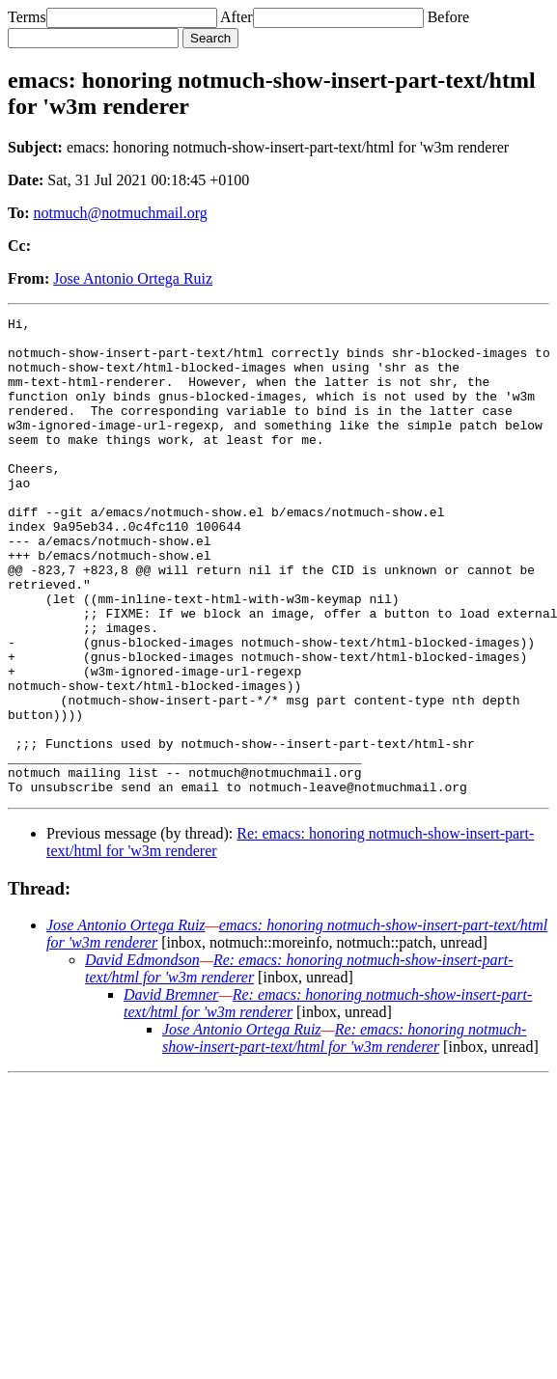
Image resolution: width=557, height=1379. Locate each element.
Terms (27, 17)
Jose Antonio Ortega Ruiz (132, 278)
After (236, 17)
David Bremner (171, 1090)
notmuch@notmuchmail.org (121, 213)
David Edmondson (142, 1055)
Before (449, 17)
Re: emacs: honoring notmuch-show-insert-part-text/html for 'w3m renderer (344, 1133)
